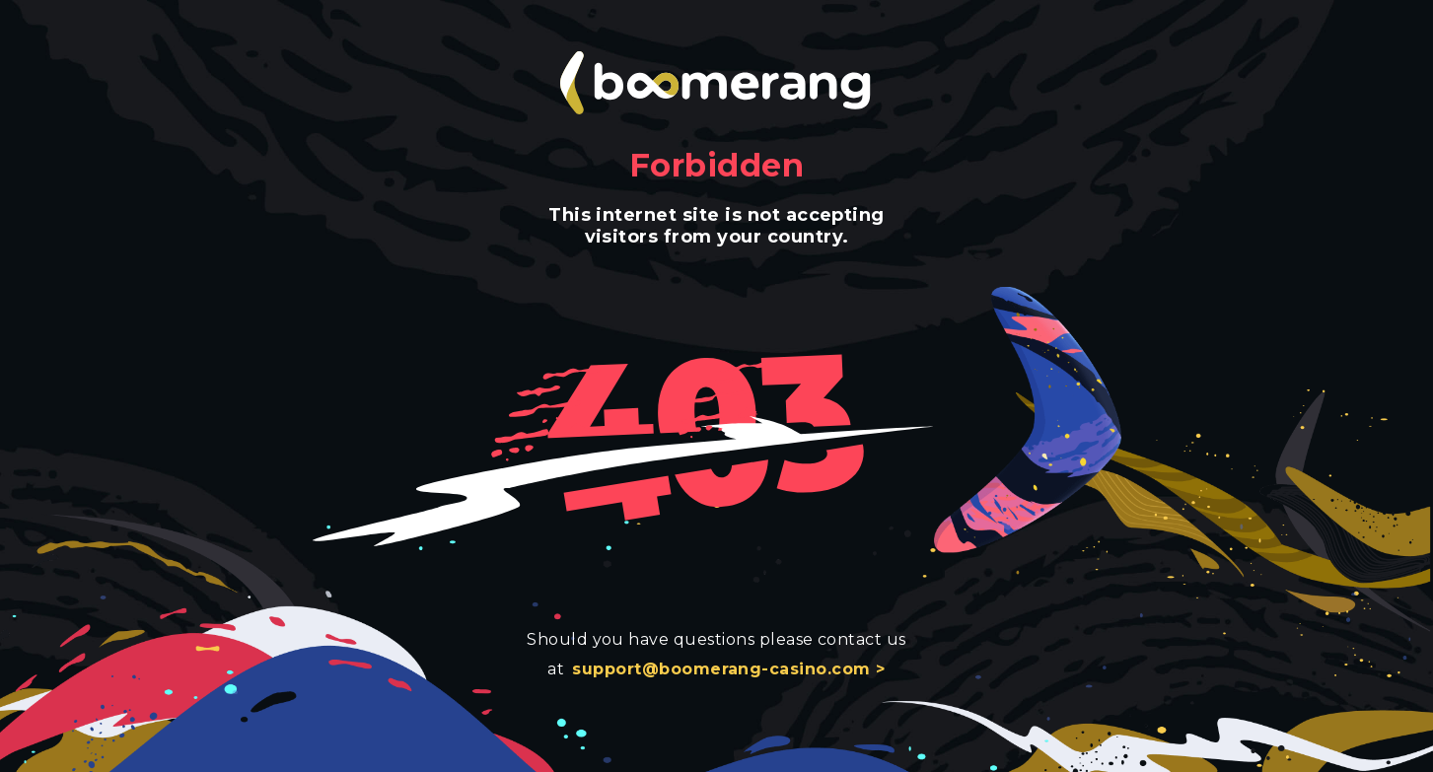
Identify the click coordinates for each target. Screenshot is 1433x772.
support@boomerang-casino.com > (728, 669)
